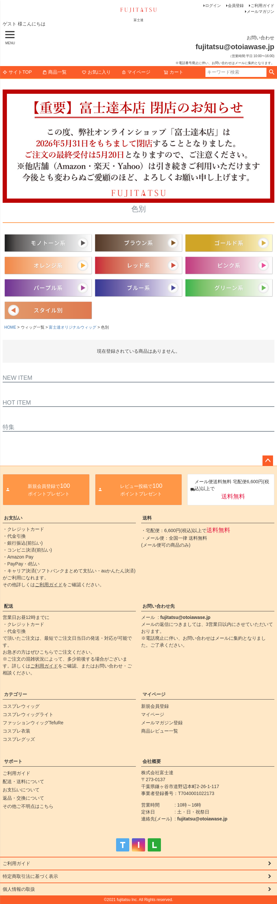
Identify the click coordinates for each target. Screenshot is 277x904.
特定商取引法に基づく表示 (30, 876)
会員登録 (236, 5)
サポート (13, 761)
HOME (10, 327)
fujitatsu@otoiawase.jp (185, 617)
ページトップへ (267, 460)
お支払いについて (21, 789)
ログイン (213, 5)
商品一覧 (54, 72)
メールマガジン (260, 11)
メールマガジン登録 (162, 722)
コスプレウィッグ (21, 706)
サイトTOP (17, 72)
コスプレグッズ (19, 739)
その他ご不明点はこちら (28, 806)
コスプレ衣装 (16, 731)
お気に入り (96, 72)
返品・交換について (23, 798)
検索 (271, 72)
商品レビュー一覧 (159, 731)
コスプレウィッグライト (28, 714)
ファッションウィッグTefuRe (33, 722)
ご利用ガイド (262, 5)
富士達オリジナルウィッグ (72, 327)
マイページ (135, 72)
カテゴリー (15, 694)
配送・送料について (23, 781)
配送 (8, 606)
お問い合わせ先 (158, 606)
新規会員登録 (155, 706)
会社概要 (151, 761)
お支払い (13, 518)
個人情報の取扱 (19, 889)
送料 (147, 518)
